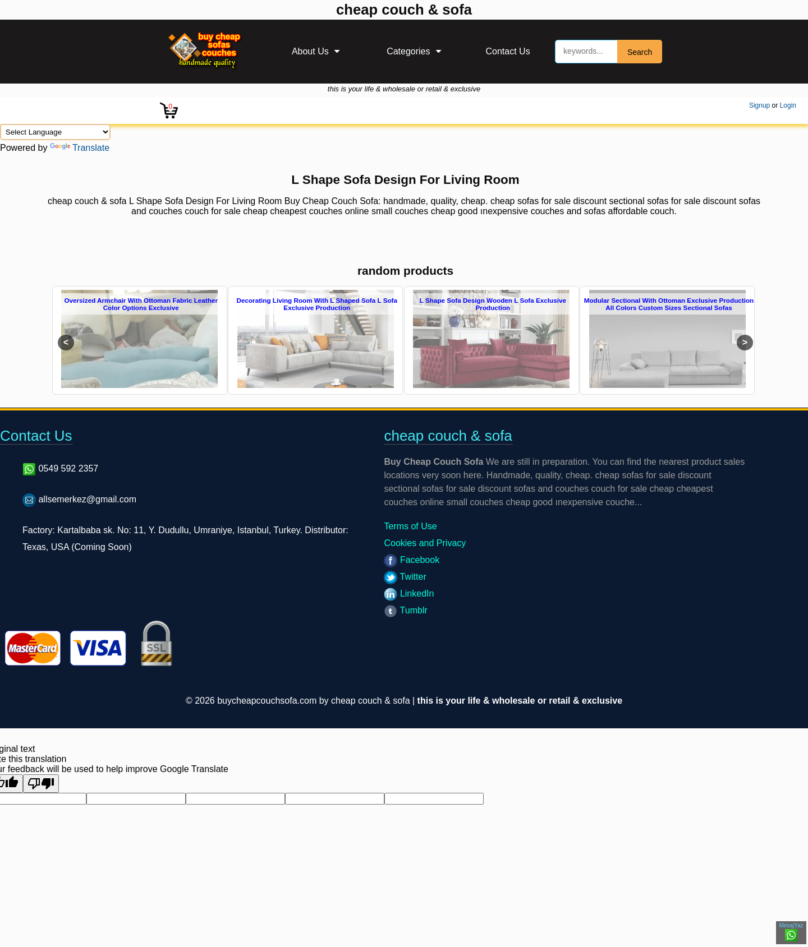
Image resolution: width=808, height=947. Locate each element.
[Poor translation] (41, 783)
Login (788, 105)
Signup (759, 105)
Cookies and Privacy (425, 543)
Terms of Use (410, 526)
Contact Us (508, 51)
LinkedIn (409, 593)
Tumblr (405, 610)
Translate (79, 148)
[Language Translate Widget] (55, 132)
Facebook (411, 560)
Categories (408, 51)
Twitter (405, 576)
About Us (310, 51)
